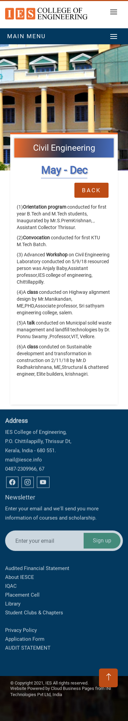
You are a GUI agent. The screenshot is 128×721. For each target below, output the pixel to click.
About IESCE (19, 552)
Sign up (102, 509)
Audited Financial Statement (37, 543)
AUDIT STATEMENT (28, 635)
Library (12, 579)
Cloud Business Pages (72, 682)
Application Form (24, 627)
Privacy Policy (21, 618)
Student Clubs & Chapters (34, 588)
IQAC (11, 561)
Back (91, 189)
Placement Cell (22, 570)
